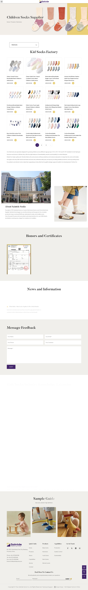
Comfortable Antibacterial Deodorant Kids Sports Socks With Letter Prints (34, 149)
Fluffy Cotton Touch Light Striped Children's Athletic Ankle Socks (33, 121)
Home (30, 547)
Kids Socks (45, 551)
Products (31, 551)
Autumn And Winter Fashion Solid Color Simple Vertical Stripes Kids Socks (71, 78)
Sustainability (57, 555)
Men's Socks (45, 559)
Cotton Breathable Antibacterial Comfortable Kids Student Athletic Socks (72, 149)
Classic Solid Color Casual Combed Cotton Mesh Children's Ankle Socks (33, 78)
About (30, 555)
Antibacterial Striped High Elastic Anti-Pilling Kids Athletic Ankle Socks (53, 121)
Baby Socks (45, 547)
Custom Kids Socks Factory (30, 215)
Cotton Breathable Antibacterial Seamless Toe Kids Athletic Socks (52, 149)
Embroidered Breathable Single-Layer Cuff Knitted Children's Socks (52, 78)
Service (31, 563)
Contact (31, 566)
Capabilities (32, 559)
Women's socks (46, 563)
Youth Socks (45, 555)
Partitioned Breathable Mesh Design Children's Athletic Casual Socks (14, 121)
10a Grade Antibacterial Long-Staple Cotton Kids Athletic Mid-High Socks (72, 121)
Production (57, 547)
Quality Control (58, 551)
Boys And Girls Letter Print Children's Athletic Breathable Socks (15, 149)
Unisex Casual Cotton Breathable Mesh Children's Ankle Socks (14, 78)
